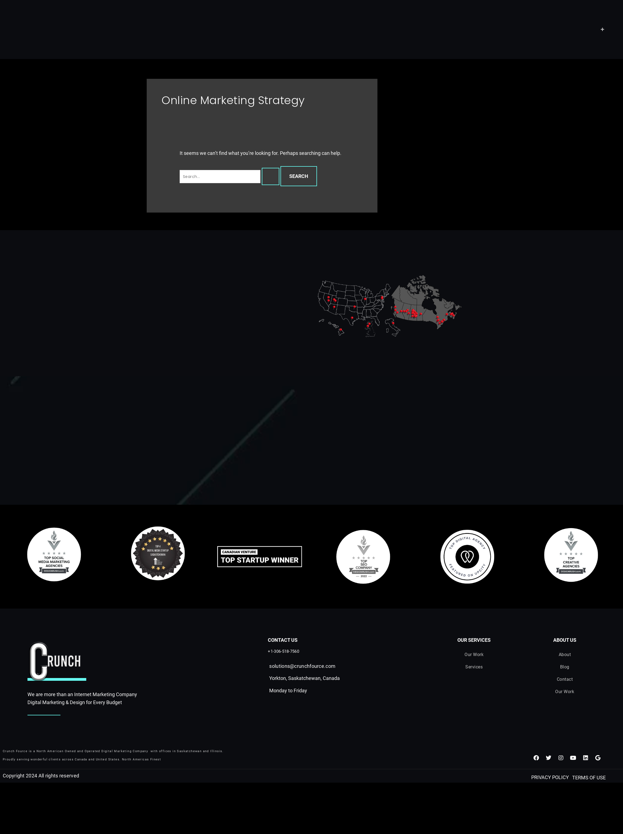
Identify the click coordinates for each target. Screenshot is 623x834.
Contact (565, 679)
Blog (564, 667)
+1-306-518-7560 (283, 651)
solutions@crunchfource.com (302, 666)
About (565, 654)
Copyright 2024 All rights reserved (41, 776)
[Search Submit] (270, 176)
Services (474, 667)
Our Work (474, 654)
